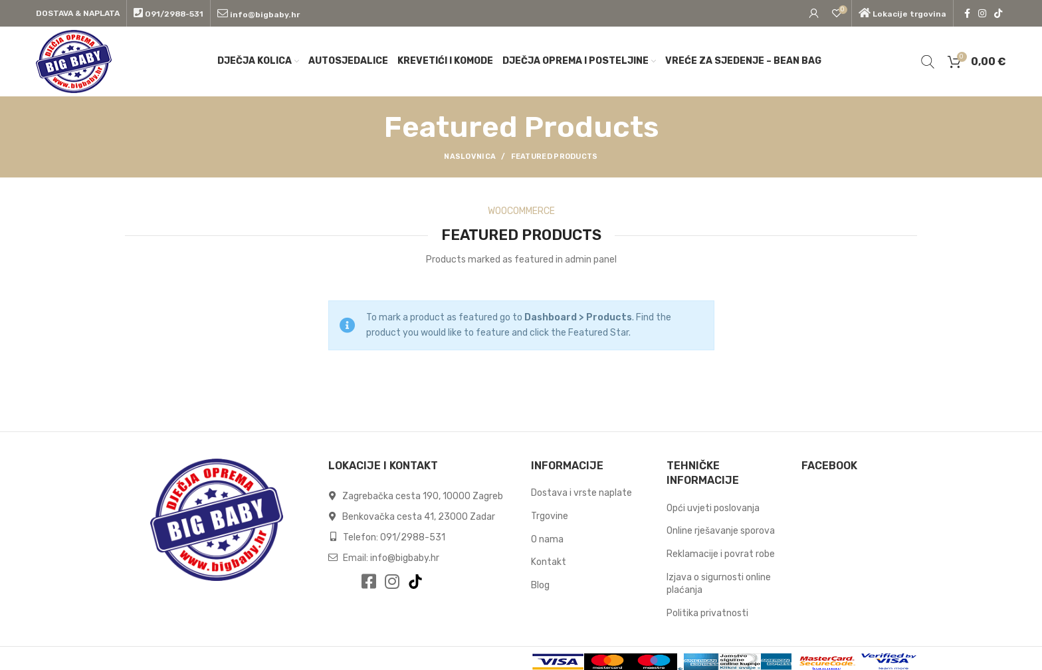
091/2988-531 (412, 537)
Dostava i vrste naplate (581, 493)
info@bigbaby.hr (404, 558)
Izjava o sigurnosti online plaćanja (719, 584)
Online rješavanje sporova (721, 530)
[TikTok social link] (998, 13)
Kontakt (548, 562)
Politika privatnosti (707, 613)
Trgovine (549, 516)
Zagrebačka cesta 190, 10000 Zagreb (421, 496)
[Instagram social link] (982, 13)
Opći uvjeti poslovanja (713, 508)
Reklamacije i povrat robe (721, 554)
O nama (547, 539)
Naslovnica (470, 156)
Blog (540, 585)
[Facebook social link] (967, 13)
